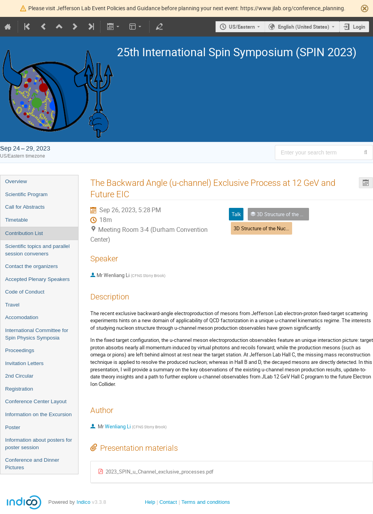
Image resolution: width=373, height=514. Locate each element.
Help (150, 502)
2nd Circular (19, 376)
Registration (19, 389)
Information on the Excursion (38, 414)
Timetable (16, 220)
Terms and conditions (205, 502)
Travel (12, 305)
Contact (168, 502)
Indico (83, 502)
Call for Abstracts (25, 207)
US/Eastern (242, 26)
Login (359, 26)
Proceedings (19, 350)
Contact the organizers (31, 266)
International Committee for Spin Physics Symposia (36, 334)
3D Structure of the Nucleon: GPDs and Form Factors (292, 228)
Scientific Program (26, 194)
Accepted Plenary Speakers (37, 279)
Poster (12, 427)
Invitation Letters (24, 363)
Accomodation (21, 317)
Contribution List (24, 233)
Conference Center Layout (35, 401)
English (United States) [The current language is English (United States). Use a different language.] (303, 26)
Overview (16, 181)
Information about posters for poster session (38, 443)
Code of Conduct (24, 292)
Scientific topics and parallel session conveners (37, 250)
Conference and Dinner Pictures (32, 463)
